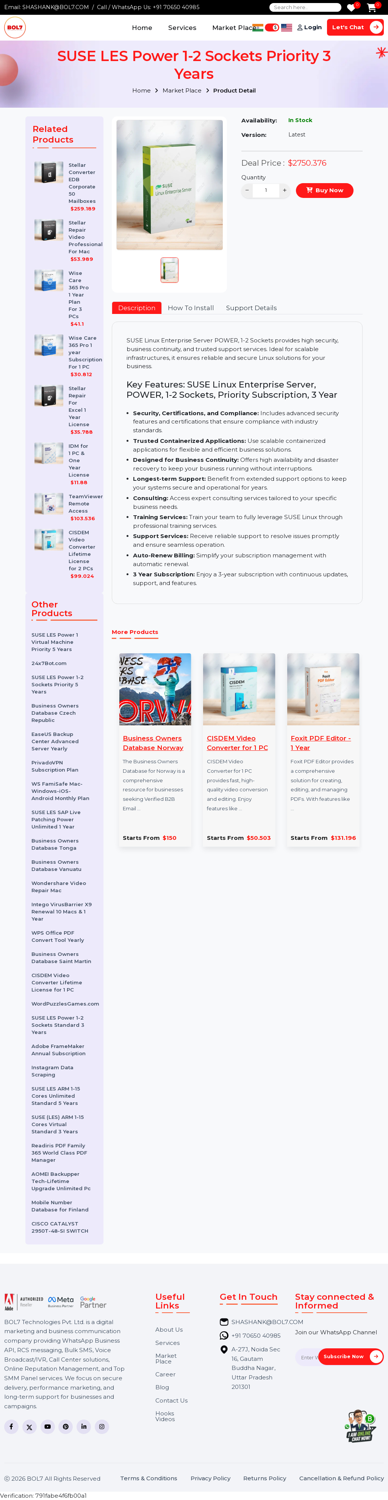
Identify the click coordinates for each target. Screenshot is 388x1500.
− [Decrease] (247, 190)
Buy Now (329, 190)
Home (142, 27)
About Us (169, 1329)
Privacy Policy (210, 1478)
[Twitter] (29, 1427)
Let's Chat (357, 27)
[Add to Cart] (372, 9)
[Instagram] (102, 1427)
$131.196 (343, 838)
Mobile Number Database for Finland (60, 1206)
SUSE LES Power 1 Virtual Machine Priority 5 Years (54, 642)
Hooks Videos (165, 1416)
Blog (162, 1387)
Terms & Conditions (148, 1478)
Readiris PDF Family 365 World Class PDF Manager (59, 1152)
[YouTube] (48, 1427)
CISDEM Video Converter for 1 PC (237, 743)
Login (313, 27)
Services (182, 27)
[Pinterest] (65, 1427)
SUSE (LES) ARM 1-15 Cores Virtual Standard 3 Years (57, 1124)
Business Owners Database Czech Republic (55, 713)
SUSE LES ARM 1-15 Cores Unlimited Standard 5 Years (55, 1096)
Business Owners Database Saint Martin (61, 957)
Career (165, 1374)
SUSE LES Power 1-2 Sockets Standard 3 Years (57, 1025)
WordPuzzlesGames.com (64, 1004)
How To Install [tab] (191, 308)
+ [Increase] (285, 190)
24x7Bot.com (49, 663)
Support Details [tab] (251, 308)
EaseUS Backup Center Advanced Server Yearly (55, 741)
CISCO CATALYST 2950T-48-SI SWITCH (59, 1227)
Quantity (253, 177)
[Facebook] (11, 1427)
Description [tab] (137, 308)
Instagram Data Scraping (52, 1071)
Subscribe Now (353, 1356)
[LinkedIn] (84, 1427)
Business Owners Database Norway (153, 743)
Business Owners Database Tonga (55, 844)
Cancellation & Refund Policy (341, 1478)
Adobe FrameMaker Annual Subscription (58, 1049)
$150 (170, 838)
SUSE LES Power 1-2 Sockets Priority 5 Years (57, 684)
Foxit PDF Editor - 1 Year (321, 743)
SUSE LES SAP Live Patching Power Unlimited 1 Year (56, 819)
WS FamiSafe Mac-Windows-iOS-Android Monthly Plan (60, 791)
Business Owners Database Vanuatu (56, 865)
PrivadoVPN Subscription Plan (54, 766)
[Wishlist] (351, 9)
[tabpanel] (237, 462)
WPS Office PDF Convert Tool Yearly (57, 936)
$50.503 (259, 838)
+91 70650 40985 (176, 7)
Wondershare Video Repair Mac (58, 886)
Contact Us (171, 1400)
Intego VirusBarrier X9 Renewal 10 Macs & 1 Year (61, 911)
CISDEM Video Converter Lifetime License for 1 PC (56, 982)
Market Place (234, 27)
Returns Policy (264, 1478)
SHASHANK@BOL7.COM (55, 7)
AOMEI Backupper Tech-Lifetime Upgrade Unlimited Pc (61, 1181)
